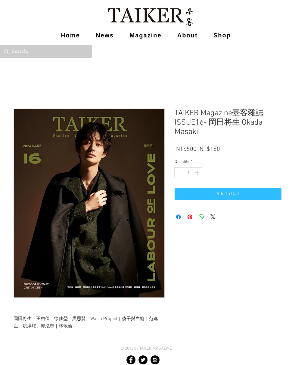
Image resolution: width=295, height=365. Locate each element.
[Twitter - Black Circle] (143, 359)
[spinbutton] (188, 172)
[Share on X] (212, 217)
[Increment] (197, 172)
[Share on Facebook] (178, 217)
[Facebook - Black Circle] (130, 359)
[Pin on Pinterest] (190, 217)
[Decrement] (179, 172)
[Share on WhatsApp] (201, 217)
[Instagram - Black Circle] (155, 359)
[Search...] (45, 51)
